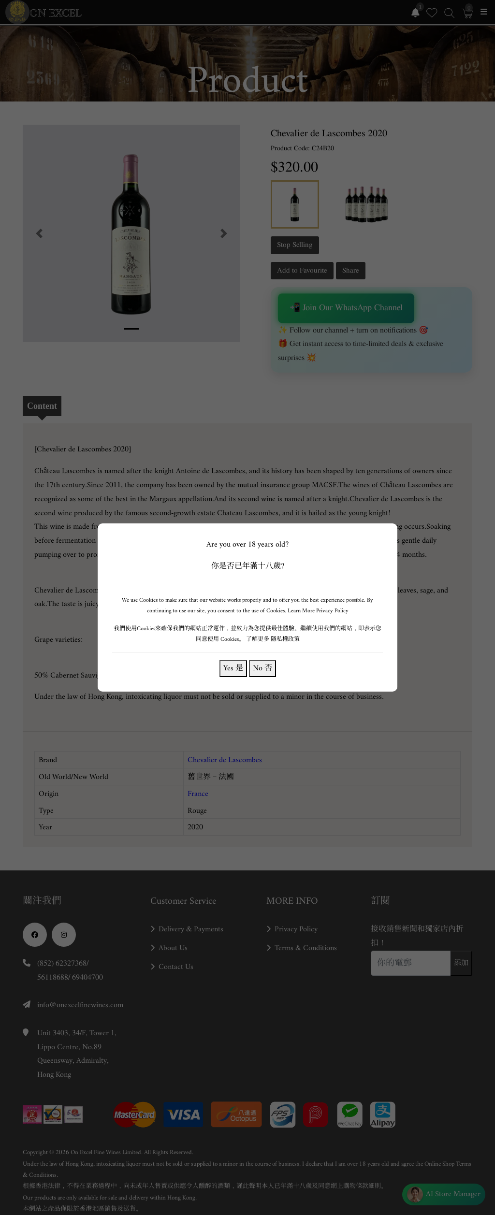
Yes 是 (233, 668)
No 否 (262, 668)
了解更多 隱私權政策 (272, 639)
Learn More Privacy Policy (317, 610)
